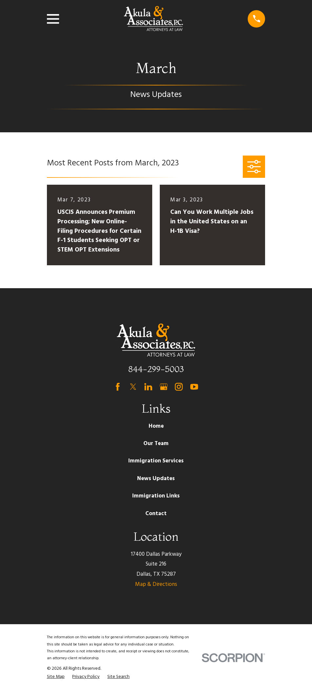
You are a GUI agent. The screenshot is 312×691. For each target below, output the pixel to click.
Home (156, 426)
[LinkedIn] (148, 387)
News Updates (156, 478)
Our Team (156, 443)
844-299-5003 (156, 369)
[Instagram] (179, 387)
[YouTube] (194, 387)
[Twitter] (133, 387)
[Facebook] (118, 387)
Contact (156, 513)
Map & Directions (156, 584)
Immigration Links (156, 496)
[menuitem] (56, 677)
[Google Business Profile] (164, 387)
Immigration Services (156, 461)
